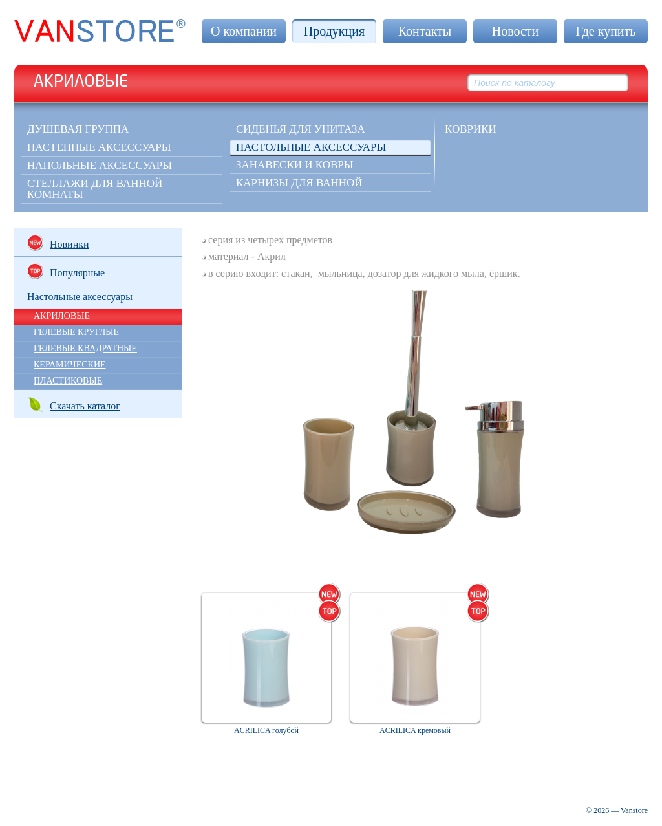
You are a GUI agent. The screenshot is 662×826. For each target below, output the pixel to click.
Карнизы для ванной (299, 183)
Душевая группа (78, 129)
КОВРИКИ (470, 129)
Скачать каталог (73, 405)
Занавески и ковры (295, 164)
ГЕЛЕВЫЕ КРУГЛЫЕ (76, 332)
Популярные (66, 271)
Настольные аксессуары (311, 147)
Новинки (58, 243)
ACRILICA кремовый (415, 730)
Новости (515, 31)
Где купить (606, 31)
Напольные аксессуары (99, 165)
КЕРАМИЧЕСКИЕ (70, 364)
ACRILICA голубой (266, 730)
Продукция (334, 31)
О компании (244, 31)
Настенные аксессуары (99, 147)
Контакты (425, 31)
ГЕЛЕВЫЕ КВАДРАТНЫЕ (85, 348)
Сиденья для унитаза (300, 129)
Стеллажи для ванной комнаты (94, 189)
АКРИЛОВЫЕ (62, 316)
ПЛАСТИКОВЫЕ (68, 381)
